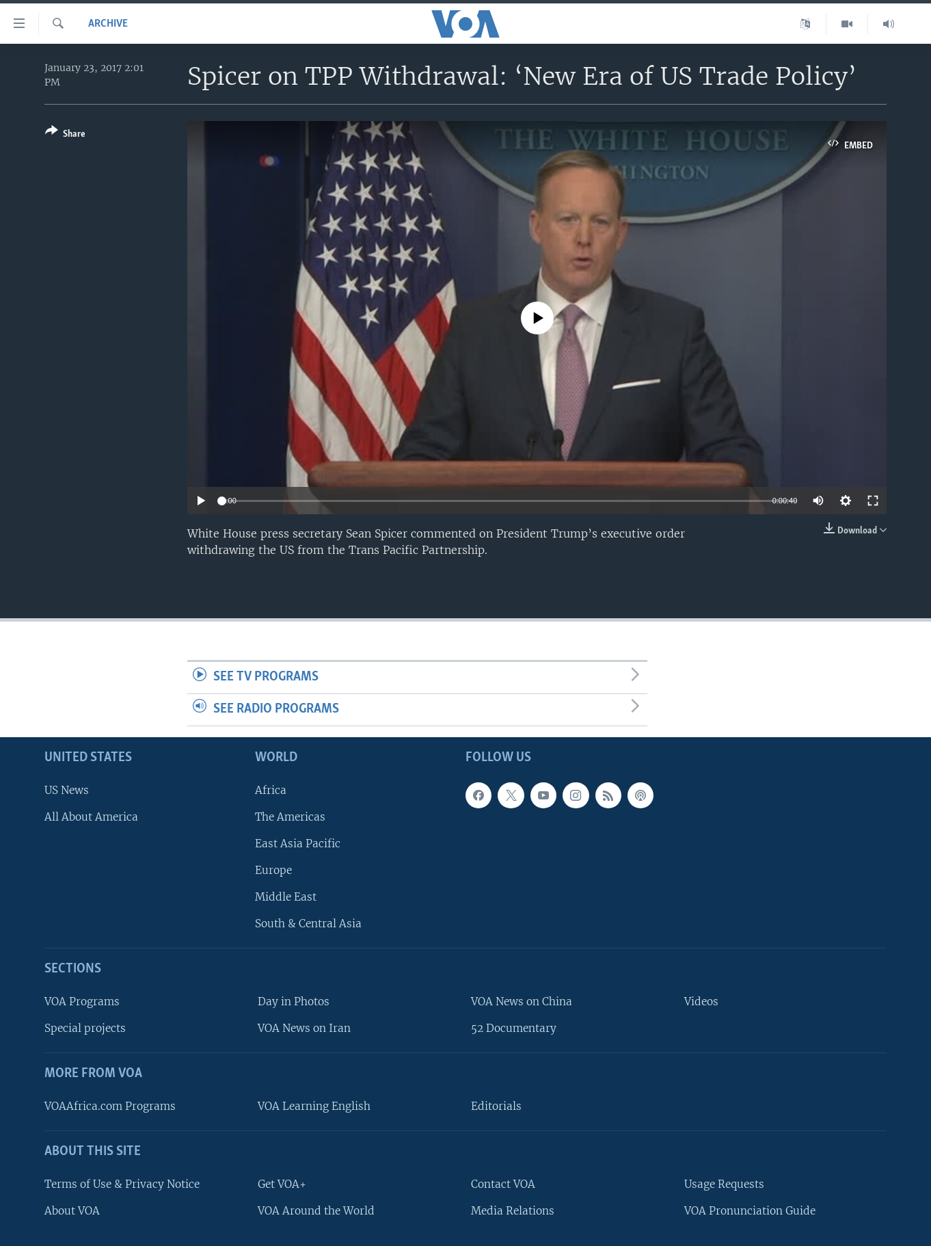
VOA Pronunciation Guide (749, 1210)
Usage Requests (724, 1183)
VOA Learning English (314, 1105)
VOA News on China (521, 1001)
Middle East (285, 896)
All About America (91, 816)
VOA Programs (82, 1001)
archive (108, 23)
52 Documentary (513, 1028)
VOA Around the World (316, 1210)
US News (66, 789)
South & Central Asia (308, 923)
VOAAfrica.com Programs (110, 1105)
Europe (273, 870)
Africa (270, 789)
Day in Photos (293, 1001)
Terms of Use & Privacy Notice (122, 1183)
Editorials (496, 1105)
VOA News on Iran (304, 1028)
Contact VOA (503, 1183)
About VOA (72, 1210)
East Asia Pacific (297, 842)
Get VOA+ (282, 1183)
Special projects (85, 1028)
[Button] (65, 135)
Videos (701, 1001)
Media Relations (512, 1210)
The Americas (290, 816)
